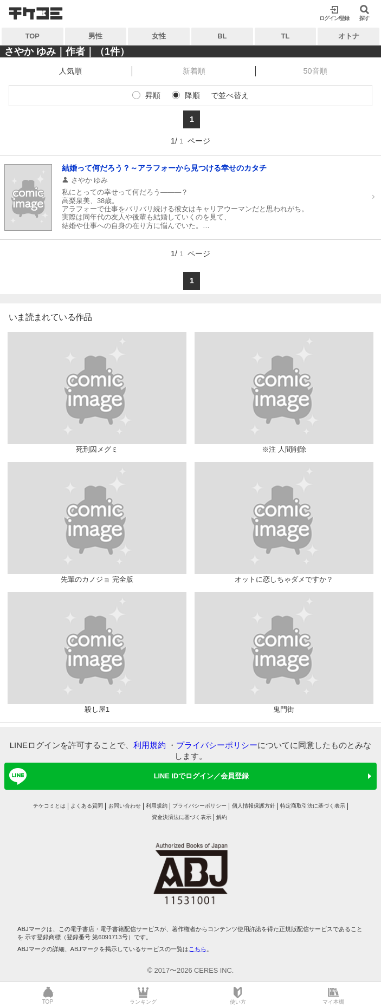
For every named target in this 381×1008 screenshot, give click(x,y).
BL (222, 36)
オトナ (348, 36)
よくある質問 (86, 806)
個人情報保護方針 (253, 806)
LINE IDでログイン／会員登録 (127, 776)
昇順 (152, 95)
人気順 (70, 71)
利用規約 (149, 745)
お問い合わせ (124, 806)
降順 (192, 95)
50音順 (315, 71)
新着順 (194, 71)
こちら (197, 949)
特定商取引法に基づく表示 (312, 806)
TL (285, 36)
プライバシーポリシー (216, 745)
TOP (32, 36)
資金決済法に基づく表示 (181, 817)
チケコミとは (49, 806)
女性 (159, 36)
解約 (221, 817)
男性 (95, 36)
